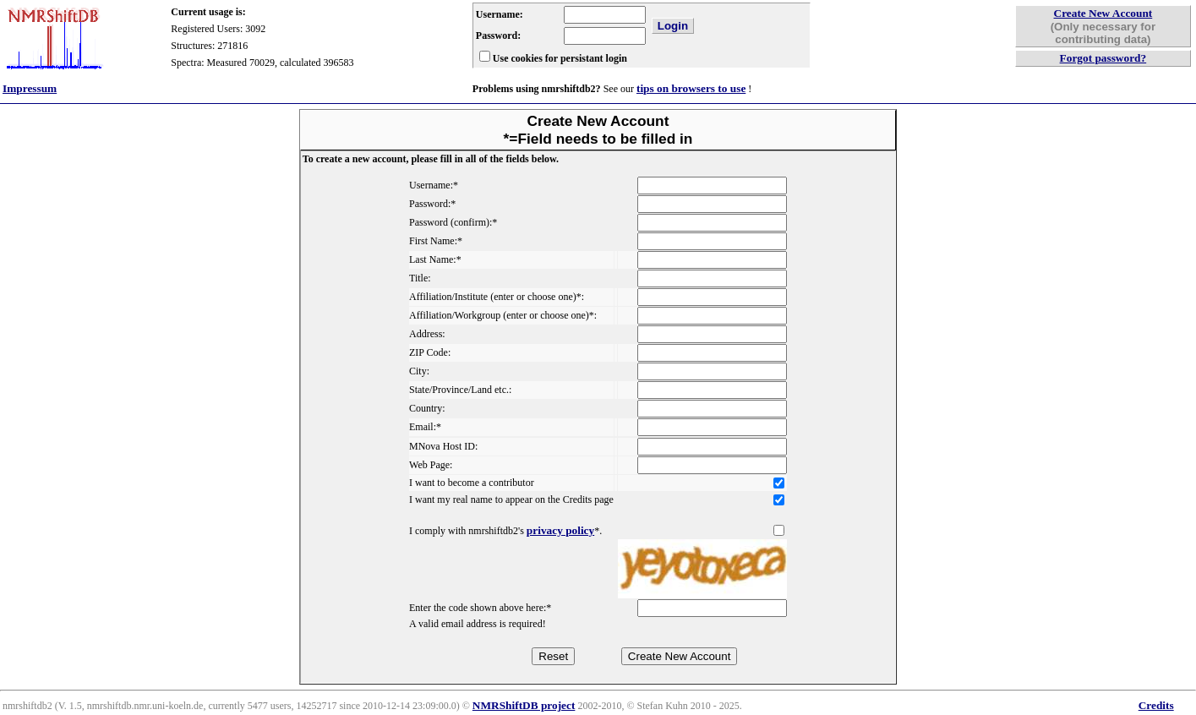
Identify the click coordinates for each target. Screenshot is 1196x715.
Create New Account (1103, 13)
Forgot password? (1103, 58)
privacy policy (560, 530)
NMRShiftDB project (524, 705)
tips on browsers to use (690, 88)
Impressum (30, 88)
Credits (1156, 705)
